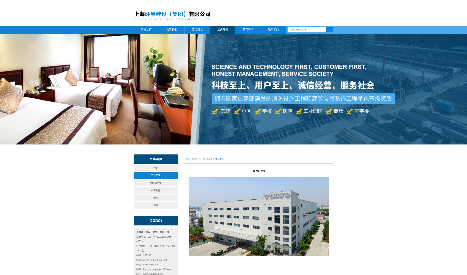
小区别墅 (155, 190)
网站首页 (306, 3)
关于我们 (318, 3)
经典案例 (222, 29)
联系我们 (329, 3)
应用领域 (197, 29)
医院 (155, 205)
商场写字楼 (156, 183)
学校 (155, 198)
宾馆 (155, 168)
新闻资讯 (248, 29)
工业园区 (155, 175)
